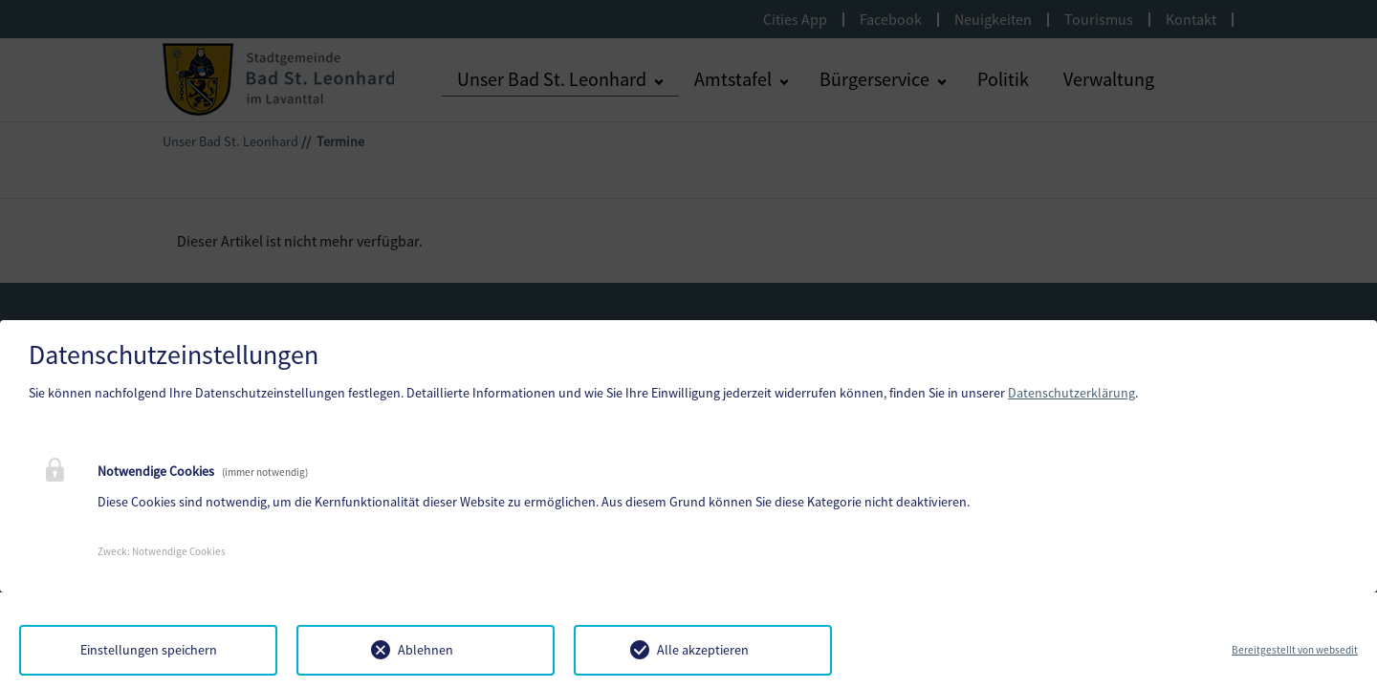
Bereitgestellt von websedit (1295, 649)
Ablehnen (425, 649)
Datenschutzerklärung (1071, 392)
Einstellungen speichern (148, 649)
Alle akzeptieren (703, 649)
